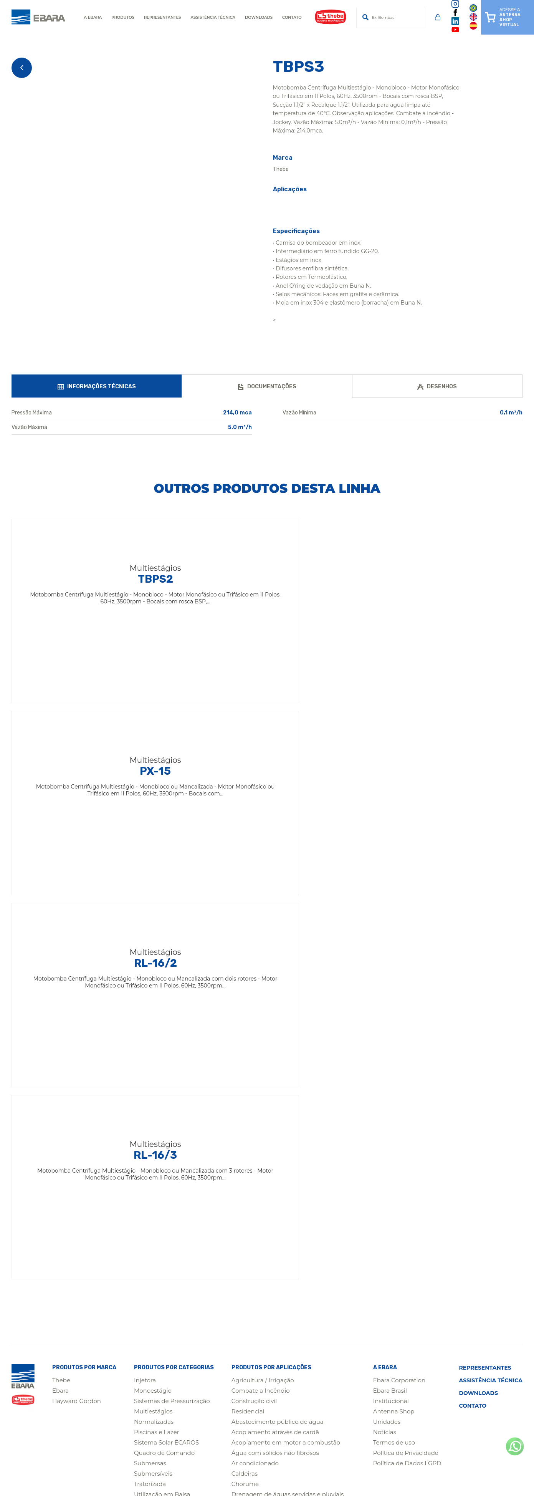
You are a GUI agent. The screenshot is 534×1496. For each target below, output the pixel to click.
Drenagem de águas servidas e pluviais (287, 1110)
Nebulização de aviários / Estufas (278, 1172)
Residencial (248, 1027)
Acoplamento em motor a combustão (285, 1058)
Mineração (149, 1141)
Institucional (391, 1017)
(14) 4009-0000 (129, 1362)
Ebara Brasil (390, 1006)
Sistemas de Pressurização (172, 1017)
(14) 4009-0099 (235, 1430)
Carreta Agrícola (157, 1120)
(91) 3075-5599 (340, 1400)
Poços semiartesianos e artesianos (280, 1214)
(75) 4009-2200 (129, 1400)
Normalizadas (154, 1037)
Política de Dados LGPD (407, 1079)
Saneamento (249, 1234)
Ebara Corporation (399, 996)
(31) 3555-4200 (234, 1400)
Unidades (387, 1037)
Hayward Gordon (76, 1017)
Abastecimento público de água (277, 1037)
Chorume (245, 1099)
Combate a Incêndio (260, 1006)
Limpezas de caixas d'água (269, 1151)
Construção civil (254, 1017)
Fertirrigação (249, 1131)
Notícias (384, 1048)
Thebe (61, 996)
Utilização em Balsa (162, 1110)
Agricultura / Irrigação (262, 996)
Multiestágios (153, 1027)
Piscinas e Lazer (156, 1048)
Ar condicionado (255, 1079)
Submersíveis (153, 1089)
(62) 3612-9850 (445, 1415)
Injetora (145, 996)
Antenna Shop (394, 1027)
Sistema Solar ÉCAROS (166, 1058)
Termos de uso (394, 1058)
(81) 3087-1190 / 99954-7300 (460, 1400)
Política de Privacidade (405, 1068)
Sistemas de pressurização (269, 1286)
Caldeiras (244, 1089)
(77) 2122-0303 (340, 1415)
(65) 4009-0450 (129, 1415)
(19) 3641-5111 (338, 1362)
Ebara (60, 1006)
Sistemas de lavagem (262, 1276)
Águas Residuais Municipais (271, 1182)
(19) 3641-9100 (233, 1362)
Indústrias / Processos (262, 1141)
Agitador (146, 1131)
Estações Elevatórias (260, 1203)
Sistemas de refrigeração (267, 1297)
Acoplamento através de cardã (275, 1048)
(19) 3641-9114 (127, 1430)
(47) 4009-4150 (234, 1415)
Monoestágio (153, 1006)
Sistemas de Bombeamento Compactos (288, 1224)
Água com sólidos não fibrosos (275, 1068)
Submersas (150, 1079)
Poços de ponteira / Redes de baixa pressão (293, 1193)
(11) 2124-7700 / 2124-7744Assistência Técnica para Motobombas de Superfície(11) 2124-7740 (460, 1373)
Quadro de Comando (164, 1068)
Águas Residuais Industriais (270, 1265)
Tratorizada (150, 1099)
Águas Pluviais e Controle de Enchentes (288, 1245)
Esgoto (241, 1120)
